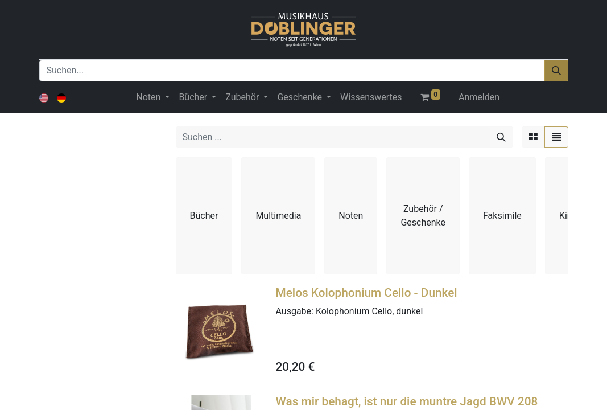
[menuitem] (371, 97)
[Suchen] (556, 70)
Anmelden (479, 97)
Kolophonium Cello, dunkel (369, 311)
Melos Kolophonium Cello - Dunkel (366, 293)
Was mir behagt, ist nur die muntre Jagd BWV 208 (407, 401)
